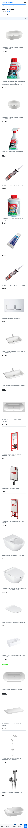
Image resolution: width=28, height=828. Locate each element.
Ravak (8, 11)
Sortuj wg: (11, 14)
